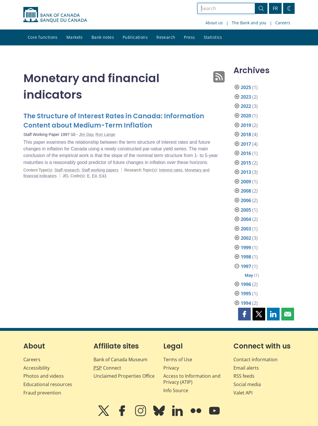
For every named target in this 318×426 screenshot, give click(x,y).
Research (165, 37)
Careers (282, 22)
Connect (107, 368)
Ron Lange (105, 134)
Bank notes (102, 37)
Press (189, 37)
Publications (135, 37)
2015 (246, 163)
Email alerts (246, 368)
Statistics (213, 37)
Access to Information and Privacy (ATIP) (191, 379)
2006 (246, 200)
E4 (94, 176)
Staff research (66, 170)
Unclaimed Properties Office (124, 376)
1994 (246, 303)
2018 (246, 134)
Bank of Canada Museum (120, 359)
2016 (246, 153)
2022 (246, 106)
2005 (246, 210)
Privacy (171, 368)
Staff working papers (100, 170)
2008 (246, 191)
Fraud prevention (42, 393)
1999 (246, 247)
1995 (246, 293)
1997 (246, 266)
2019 (246, 125)
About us (214, 22)
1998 (246, 257)
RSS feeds (244, 376)
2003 (246, 229)
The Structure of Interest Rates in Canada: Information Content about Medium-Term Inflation (113, 121)
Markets (74, 37)
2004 (246, 219)
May (249, 275)
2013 (246, 172)
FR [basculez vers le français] (275, 8)
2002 (246, 238)
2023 (246, 97)
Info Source (175, 390)
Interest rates (171, 170)
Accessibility (36, 368)
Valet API (242, 393)
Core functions (43, 37)
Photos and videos (43, 376)
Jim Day (86, 134)
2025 (246, 87)
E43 (102, 176)
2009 (246, 181)
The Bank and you (249, 22)
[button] (244, 314)
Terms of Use (177, 359)
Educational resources (47, 384)
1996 (246, 284)
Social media (247, 384)
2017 (246, 144)
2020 (246, 116)
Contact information (255, 359)
